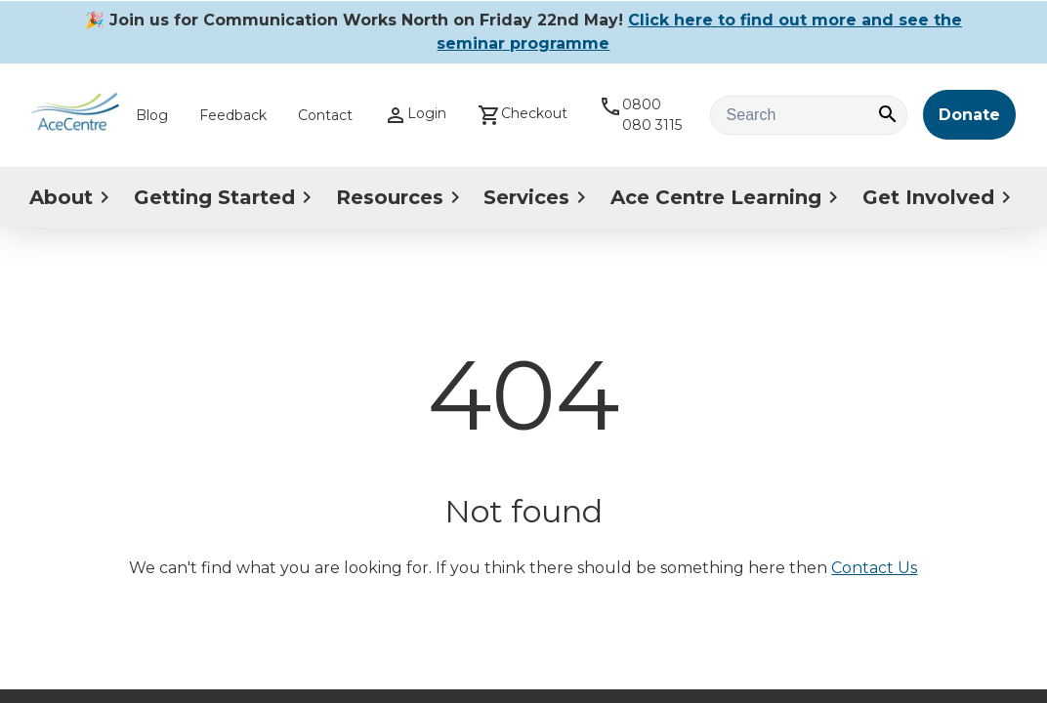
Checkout (522, 115)
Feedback (233, 115)
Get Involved (940, 197)
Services (538, 197)
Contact (325, 115)
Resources (401, 197)
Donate (969, 114)
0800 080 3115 (640, 114)
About (72, 197)
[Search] (887, 116)
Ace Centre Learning (727, 197)
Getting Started (226, 197)
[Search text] (808, 115)
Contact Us (874, 567)
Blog (152, 115)
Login (415, 115)
